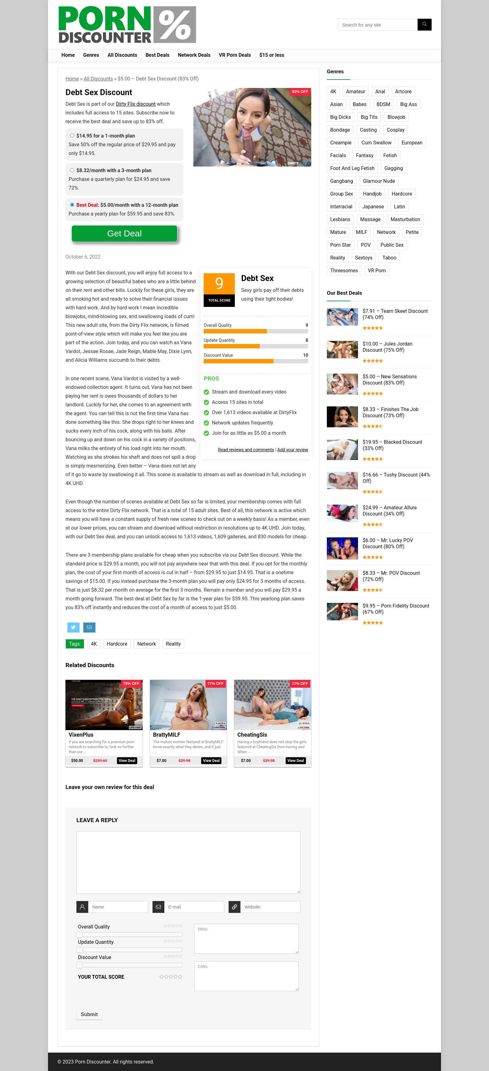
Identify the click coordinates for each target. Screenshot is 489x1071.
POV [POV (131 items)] (365, 245)
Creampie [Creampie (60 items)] (340, 143)
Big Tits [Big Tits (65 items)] (369, 117)
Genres (91, 55)
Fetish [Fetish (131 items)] (390, 155)
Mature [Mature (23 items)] (338, 232)
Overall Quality (94, 927)
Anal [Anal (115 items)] (380, 91)
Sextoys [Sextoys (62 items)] (364, 258)
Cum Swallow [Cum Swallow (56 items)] (376, 143)
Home (68, 55)
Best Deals (158, 55)
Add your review (292, 449)
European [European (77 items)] (412, 143)
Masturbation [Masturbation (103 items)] (405, 219)
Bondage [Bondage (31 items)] (340, 130)
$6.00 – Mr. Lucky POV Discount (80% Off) (388, 543)
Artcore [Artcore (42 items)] (403, 91)
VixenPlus (81, 735)
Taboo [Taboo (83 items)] (389, 258)
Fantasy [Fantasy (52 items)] (364, 155)
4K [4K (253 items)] (333, 91)
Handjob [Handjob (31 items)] (372, 194)
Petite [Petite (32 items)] (412, 232)
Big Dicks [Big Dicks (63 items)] (340, 117)
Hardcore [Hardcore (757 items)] (402, 194)
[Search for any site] (425, 25)
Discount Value (94, 957)
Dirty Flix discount (136, 104)
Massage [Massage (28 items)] (370, 219)
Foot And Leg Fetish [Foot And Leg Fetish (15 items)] (352, 168)
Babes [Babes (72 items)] (359, 104)
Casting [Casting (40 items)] (368, 130)
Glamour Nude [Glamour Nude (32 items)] (379, 181)
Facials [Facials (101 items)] (338, 155)
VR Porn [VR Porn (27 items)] (377, 271)
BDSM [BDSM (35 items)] (383, 104)
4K (94, 644)
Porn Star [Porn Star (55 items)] (340, 245)
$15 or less (271, 55)
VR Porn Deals (235, 55)
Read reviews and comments (246, 449)
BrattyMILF (166, 735)
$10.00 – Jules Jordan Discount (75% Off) (388, 347)
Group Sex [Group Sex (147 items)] (341, 194)
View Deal (127, 760)
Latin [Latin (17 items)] (399, 207)
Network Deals (194, 55)
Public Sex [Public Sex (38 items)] (392, 245)
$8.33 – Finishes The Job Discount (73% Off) (391, 412)
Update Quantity (96, 942)
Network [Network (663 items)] (386, 232)
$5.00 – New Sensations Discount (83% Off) (390, 380)
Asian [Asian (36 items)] (336, 104)
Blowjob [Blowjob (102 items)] (396, 117)
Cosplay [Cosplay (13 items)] (395, 130)
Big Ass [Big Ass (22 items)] (408, 104)
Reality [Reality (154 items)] (337, 258)
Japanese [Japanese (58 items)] (373, 207)
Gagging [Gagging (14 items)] (394, 168)
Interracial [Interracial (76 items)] (341, 207)
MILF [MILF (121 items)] (361, 232)
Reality (173, 644)
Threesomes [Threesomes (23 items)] (344, 271)
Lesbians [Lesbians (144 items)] (340, 219)
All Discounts (122, 55)
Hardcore (117, 644)
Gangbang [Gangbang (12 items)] (341, 181)
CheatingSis (252, 735)
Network (146, 644)
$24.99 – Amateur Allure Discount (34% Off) (390, 511)
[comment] (188, 862)
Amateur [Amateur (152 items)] (355, 91)
